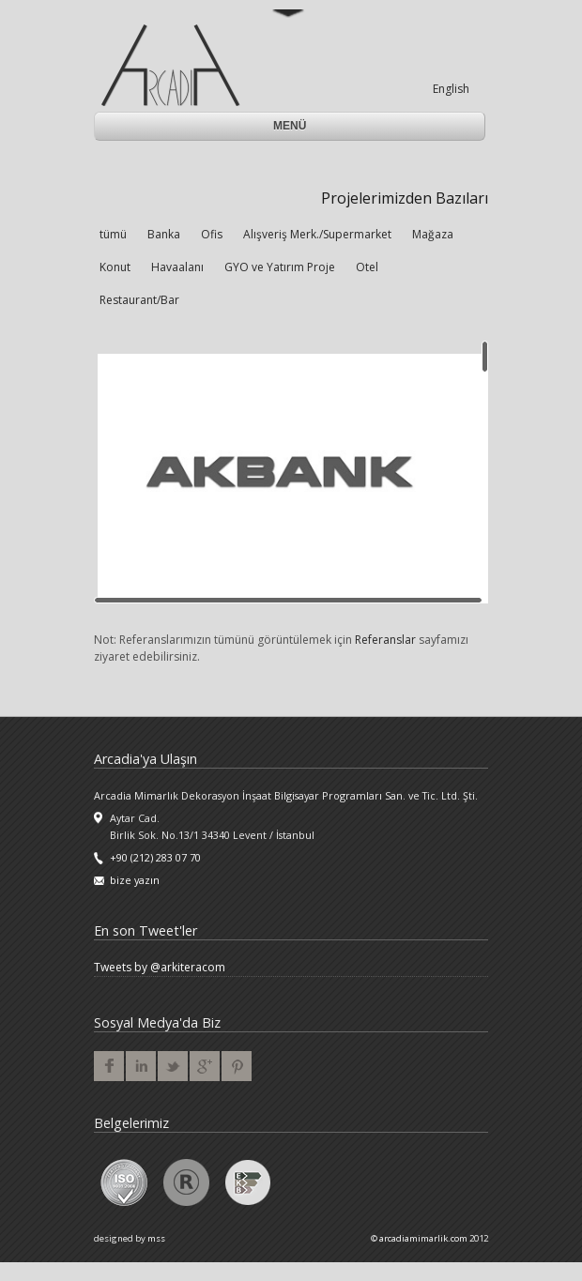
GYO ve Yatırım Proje (279, 267)
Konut (115, 267)
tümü (113, 234)
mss (156, 1238)
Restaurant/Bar (139, 300)
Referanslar (385, 640)
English (451, 89)
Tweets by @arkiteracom (159, 967)
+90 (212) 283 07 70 (155, 857)
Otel (367, 267)
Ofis (211, 234)
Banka (163, 234)
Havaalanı (177, 267)
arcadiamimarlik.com (423, 1238)
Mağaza (432, 234)
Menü (291, 125)
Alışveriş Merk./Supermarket (317, 234)
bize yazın (135, 880)
